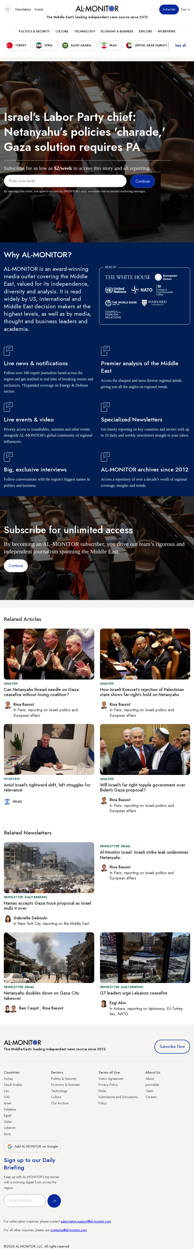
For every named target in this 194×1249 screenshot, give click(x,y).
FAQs (102, 1090)
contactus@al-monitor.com (68, 1230)
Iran (6, 1090)
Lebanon (10, 1127)
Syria (7, 1134)
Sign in (185, 9)
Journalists (152, 1084)
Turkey (8, 1078)
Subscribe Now (172, 1046)
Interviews (166, 31)
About (150, 1078)
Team (149, 1090)
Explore (145, 31)
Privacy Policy (108, 1084)
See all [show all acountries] (180, 45)
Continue (16, 566)
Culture (61, 31)
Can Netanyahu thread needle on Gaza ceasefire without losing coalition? (41, 692)
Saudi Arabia (13, 1084)
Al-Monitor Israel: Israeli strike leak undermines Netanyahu (144, 855)
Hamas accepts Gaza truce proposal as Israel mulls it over (47, 906)
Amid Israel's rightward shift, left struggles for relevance (47, 787)
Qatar (8, 1121)
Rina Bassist (52, 1008)
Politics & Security (34, 31)
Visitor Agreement (110, 1078)
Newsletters (23, 9)
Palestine (10, 1109)
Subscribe (169, 9)
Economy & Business (117, 31)
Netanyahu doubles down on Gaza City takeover (41, 996)
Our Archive (59, 1103)
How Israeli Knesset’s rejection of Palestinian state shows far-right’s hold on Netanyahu (142, 692)
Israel (7, 1103)
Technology (84, 31)
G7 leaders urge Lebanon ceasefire (133, 993)
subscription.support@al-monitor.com (86, 1221)
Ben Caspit (29, 1008)
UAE (7, 1096)
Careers (151, 1096)
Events (39, 9)
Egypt (7, 1115)
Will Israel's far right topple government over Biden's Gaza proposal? (142, 787)
